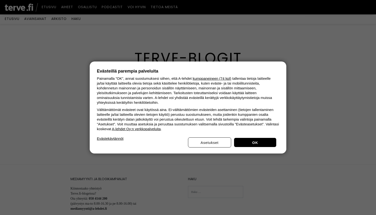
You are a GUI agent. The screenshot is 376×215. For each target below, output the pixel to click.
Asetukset (210, 143)
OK (255, 143)
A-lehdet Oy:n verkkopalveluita (136, 129)
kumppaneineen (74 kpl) (212, 78)
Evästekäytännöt (110, 138)
